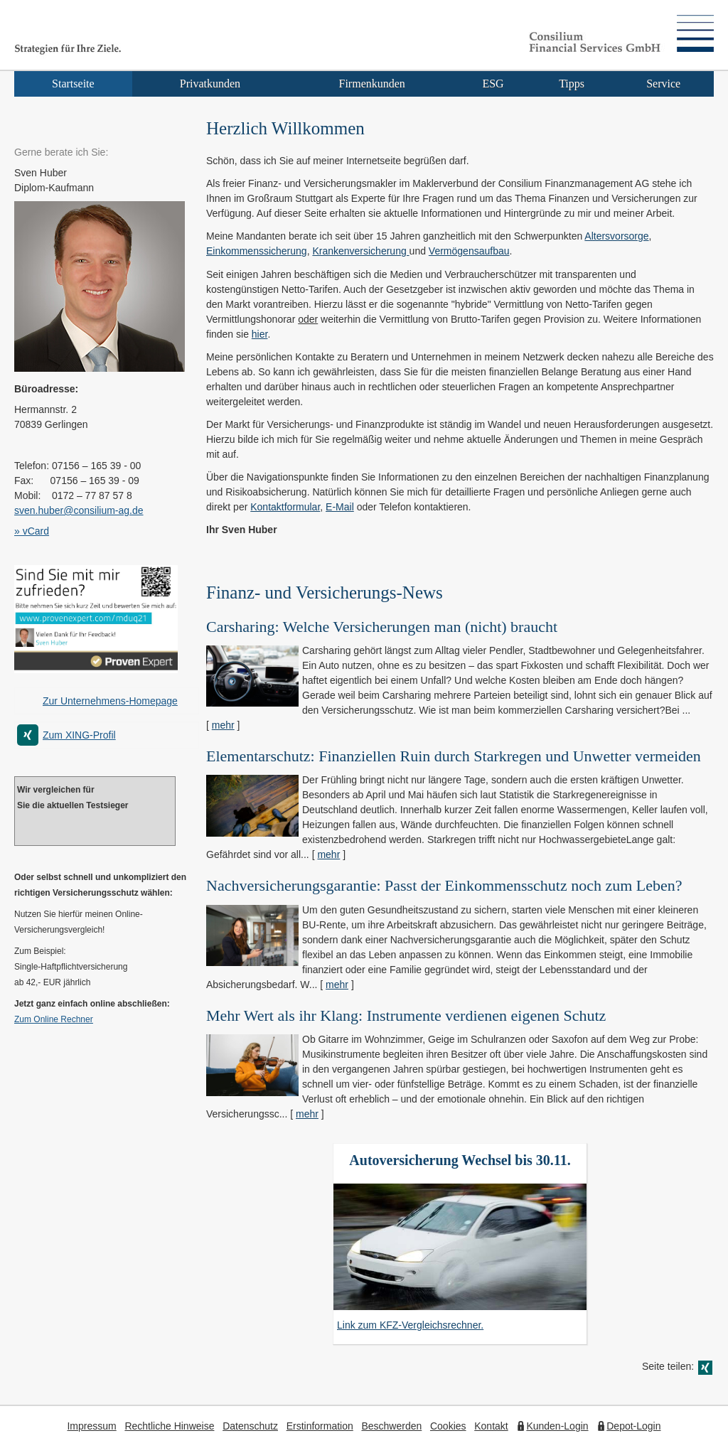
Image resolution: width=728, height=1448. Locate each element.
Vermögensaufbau (469, 251)
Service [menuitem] (663, 83)
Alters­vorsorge (616, 236)
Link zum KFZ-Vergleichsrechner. (410, 1325)
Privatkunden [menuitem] (210, 83)
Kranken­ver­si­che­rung (360, 251)
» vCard (31, 531)
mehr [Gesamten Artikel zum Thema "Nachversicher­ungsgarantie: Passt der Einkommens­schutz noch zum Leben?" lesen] (337, 984)
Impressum (91, 1426)
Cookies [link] (448, 1426)
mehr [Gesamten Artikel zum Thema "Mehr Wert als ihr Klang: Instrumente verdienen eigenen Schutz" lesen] (307, 1114)
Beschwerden (391, 1426)
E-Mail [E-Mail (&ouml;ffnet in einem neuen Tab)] (340, 507)
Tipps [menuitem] (571, 83)
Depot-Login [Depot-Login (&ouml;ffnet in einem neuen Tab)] (633, 1426)
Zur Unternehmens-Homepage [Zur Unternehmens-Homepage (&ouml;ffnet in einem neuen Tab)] (110, 701)
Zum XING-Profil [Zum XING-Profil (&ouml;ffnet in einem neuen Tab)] (79, 735)
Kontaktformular (285, 507)
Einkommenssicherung (256, 251)
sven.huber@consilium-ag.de (79, 510)
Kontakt (491, 1426)
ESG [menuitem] (492, 83)
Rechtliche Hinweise (169, 1426)
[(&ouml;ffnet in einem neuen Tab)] (96, 669)
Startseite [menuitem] (73, 83)
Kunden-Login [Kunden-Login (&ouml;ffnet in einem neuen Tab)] (557, 1426)
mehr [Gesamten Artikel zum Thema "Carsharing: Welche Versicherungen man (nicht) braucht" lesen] (223, 725)
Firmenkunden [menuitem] (372, 83)
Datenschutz (250, 1426)
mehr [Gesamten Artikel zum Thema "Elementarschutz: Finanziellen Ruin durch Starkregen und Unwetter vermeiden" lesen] (328, 854)
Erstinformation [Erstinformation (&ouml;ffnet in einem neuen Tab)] (320, 1426)
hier (260, 334)
